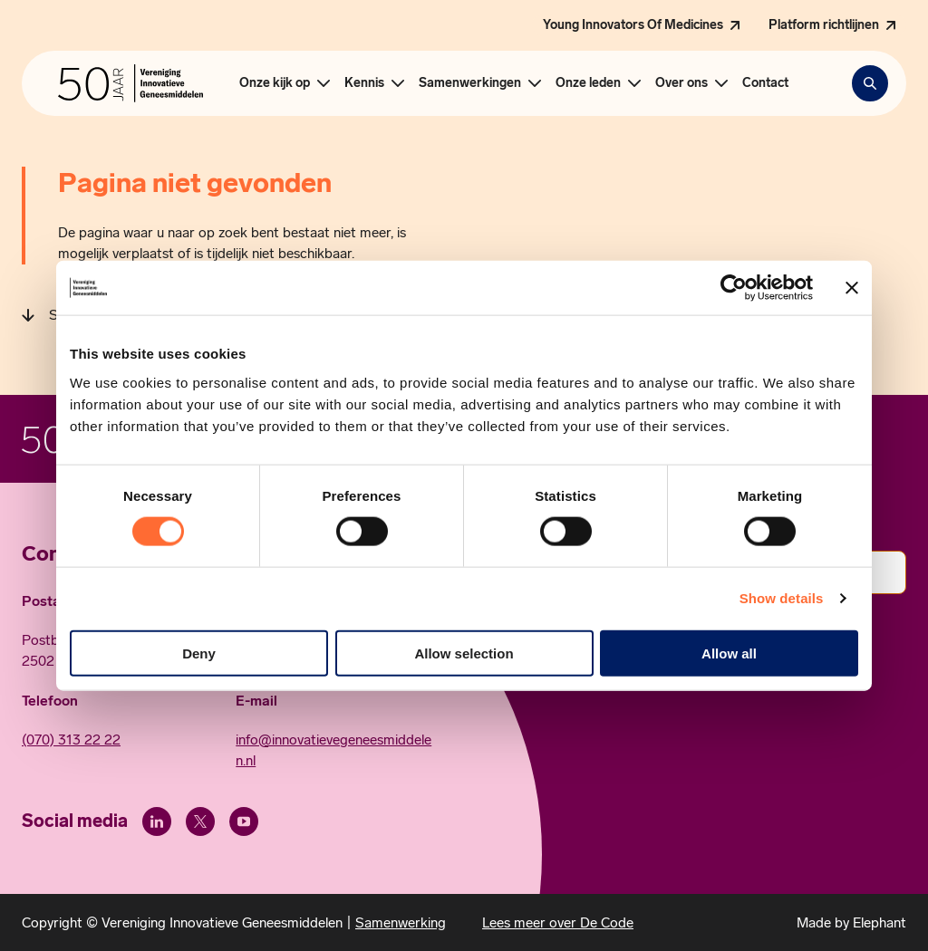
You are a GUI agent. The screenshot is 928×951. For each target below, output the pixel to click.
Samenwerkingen (470, 83)
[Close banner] (852, 288)
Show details (782, 598)
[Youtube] (243, 821)
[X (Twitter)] (200, 821)
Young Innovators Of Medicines (633, 25)
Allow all (729, 652)
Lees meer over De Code (557, 922)
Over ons (681, 83)
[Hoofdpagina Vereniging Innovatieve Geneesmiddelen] (130, 83)
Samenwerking (400, 922)
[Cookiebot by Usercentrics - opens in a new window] (733, 288)
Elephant (879, 922)
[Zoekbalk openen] (870, 83)
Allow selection (463, 652)
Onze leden (588, 83)
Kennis (364, 83)
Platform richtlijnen (823, 25)
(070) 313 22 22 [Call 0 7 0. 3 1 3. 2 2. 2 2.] (71, 739)
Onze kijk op (274, 83)
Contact (765, 83)
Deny (199, 652)
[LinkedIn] (156, 821)
